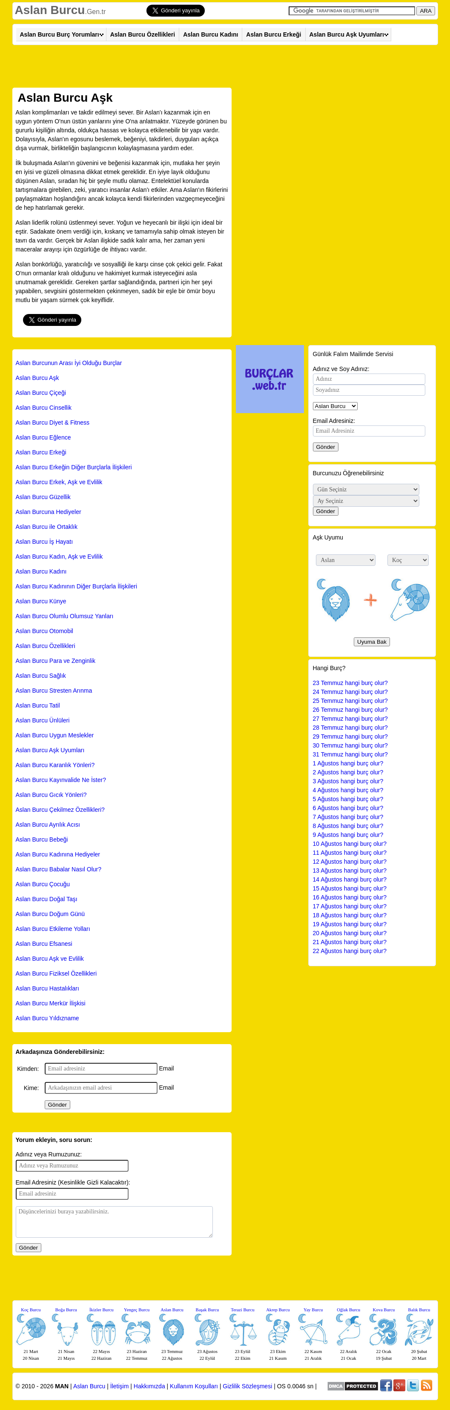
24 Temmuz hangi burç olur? (350, 691)
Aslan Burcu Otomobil (44, 631)
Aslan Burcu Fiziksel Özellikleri (56, 973)
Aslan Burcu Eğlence (43, 437)
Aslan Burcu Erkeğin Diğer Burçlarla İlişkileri (74, 467)
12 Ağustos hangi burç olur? (350, 861)
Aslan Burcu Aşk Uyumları (347, 34)
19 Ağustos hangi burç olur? (350, 924)
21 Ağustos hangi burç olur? (350, 942)
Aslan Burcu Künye (41, 601)
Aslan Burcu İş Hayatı (44, 541)
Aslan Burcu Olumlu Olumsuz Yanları (65, 616)
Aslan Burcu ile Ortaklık (47, 526)
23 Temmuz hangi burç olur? (350, 682)
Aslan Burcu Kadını (210, 34)
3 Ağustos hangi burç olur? (348, 781)
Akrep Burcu (277, 1309)
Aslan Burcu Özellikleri (142, 34)
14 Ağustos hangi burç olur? (350, 879)
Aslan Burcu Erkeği (273, 34)
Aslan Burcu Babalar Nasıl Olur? (59, 869)
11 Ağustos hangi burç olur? (350, 852)
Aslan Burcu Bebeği (42, 839)
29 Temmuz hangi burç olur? (350, 736)
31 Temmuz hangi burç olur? (350, 754)
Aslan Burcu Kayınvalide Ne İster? (61, 779)
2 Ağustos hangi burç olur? (348, 772)
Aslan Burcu (50, 10)
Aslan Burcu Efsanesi (44, 943)
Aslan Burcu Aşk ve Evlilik (50, 958)
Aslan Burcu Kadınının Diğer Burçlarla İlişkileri (77, 586)
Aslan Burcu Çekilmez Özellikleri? (60, 809)
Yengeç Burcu (136, 1309)
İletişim (119, 1386)
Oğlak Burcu (348, 1309)
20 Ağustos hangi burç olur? (350, 933)
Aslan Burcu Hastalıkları (47, 988)
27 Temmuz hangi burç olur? (350, 718)
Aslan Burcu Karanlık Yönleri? (55, 765)
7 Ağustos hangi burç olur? (348, 816)
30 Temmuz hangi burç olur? (350, 745)
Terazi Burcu (242, 1309)
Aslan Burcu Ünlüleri (43, 720)
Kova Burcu (384, 1309)
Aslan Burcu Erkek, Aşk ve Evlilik (59, 482)
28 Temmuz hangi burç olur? (350, 727)
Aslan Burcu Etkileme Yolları (53, 928)
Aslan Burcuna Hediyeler (48, 511)
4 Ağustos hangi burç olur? (348, 790)
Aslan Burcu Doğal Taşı (46, 899)
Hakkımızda (149, 1386)
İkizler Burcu (101, 1309)
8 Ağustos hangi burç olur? (348, 825)
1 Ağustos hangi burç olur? (348, 763)
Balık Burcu (419, 1309)
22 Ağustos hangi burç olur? (350, 951)
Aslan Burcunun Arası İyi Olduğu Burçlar (69, 363)
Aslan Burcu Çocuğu (43, 884)
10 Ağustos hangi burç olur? (350, 843)
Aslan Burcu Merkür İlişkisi (51, 1003)
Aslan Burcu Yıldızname (47, 1018)
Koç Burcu (30, 1309)
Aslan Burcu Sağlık (41, 675)
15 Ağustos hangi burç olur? (350, 888)
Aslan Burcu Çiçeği (41, 392)
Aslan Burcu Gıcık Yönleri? (51, 794)
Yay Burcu (313, 1309)
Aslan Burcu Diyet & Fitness (53, 422)
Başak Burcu (207, 1309)
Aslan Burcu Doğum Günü (50, 914)
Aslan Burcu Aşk (37, 377)
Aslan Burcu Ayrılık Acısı (48, 824)
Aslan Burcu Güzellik (43, 497)
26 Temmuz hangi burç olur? (350, 709)
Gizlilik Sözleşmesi (247, 1386)
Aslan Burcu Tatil (38, 705)
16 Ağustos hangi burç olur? (350, 897)
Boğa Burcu (66, 1309)
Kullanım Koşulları (194, 1386)
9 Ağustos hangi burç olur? (348, 834)
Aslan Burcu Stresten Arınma (54, 690)
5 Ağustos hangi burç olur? (348, 799)
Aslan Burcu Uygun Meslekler (55, 735)
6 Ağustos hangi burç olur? (348, 808)
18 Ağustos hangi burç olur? (350, 915)
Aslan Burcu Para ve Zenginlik (56, 660)
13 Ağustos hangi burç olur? (350, 870)
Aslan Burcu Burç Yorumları (59, 34)
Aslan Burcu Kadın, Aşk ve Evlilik (59, 556)
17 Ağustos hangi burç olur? (350, 906)
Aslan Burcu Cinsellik (44, 407)
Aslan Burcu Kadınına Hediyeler (58, 854)
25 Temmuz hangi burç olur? (350, 700)
